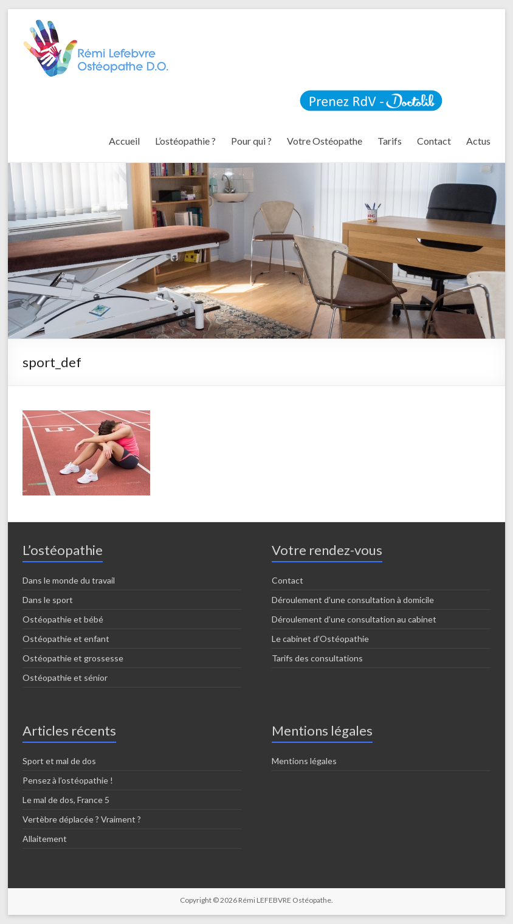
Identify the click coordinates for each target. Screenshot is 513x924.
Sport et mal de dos (59, 761)
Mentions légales (304, 761)
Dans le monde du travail (68, 580)
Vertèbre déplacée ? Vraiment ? (81, 819)
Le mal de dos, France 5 (65, 800)
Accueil (124, 141)
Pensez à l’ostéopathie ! (67, 780)
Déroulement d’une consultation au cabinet (354, 619)
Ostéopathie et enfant (65, 638)
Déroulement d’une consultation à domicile (353, 600)
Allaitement (44, 838)
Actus (478, 141)
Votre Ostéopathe (324, 141)
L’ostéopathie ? (185, 141)
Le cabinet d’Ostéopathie (320, 638)
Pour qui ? (251, 141)
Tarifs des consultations (317, 658)
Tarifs (389, 141)
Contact (434, 141)
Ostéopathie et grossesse (72, 658)
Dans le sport (47, 600)
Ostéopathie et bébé (62, 619)
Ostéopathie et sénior (65, 677)
